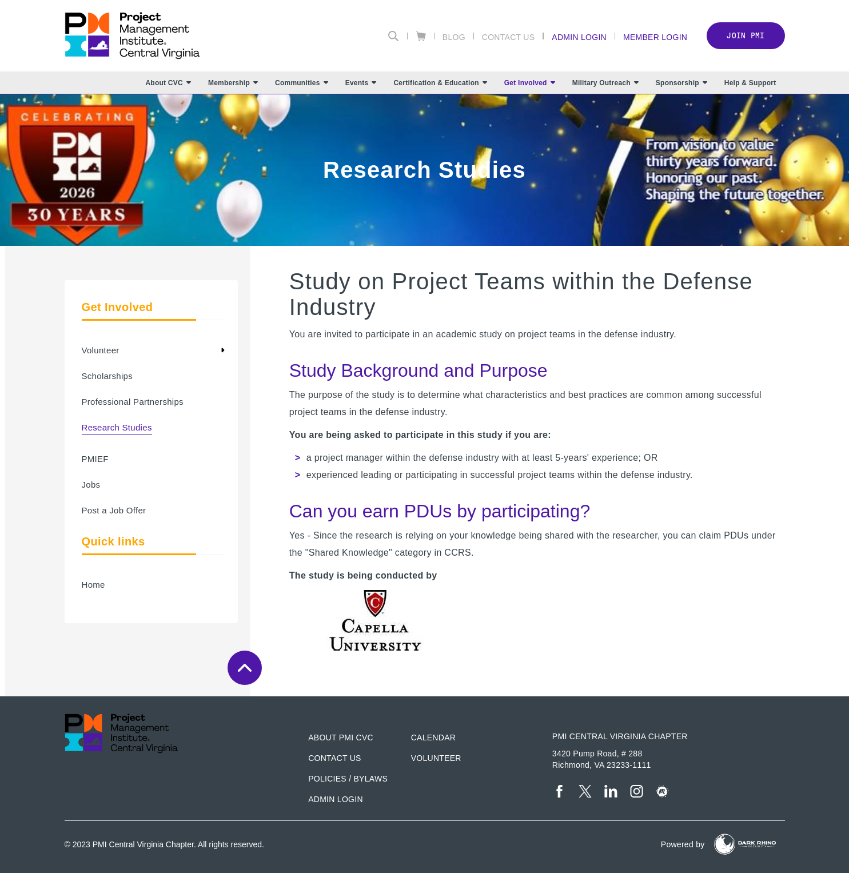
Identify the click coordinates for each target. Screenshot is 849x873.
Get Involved (529, 83)
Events (361, 83)
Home (93, 584)
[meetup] (662, 791)
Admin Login (579, 37)
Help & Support (750, 83)
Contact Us (508, 37)
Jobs (91, 484)
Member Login (655, 37)
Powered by (683, 844)
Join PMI (745, 35)
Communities (301, 83)
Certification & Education (440, 83)
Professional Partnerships (133, 401)
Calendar (433, 737)
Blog (454, 37)
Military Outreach (605, 83)
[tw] (585, 791)
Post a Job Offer (114, 510)
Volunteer (100, 350)
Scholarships (107, 376)
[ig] (636, 791)
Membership (233, 83)
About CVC (167, 83)
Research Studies (117, 427)
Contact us (334, 758)
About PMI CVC (340, 737)
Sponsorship (681, 83)
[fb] (559, 791)
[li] (611, 791)
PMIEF (95, 459)
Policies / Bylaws (348, 778)
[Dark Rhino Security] (745, 844)
